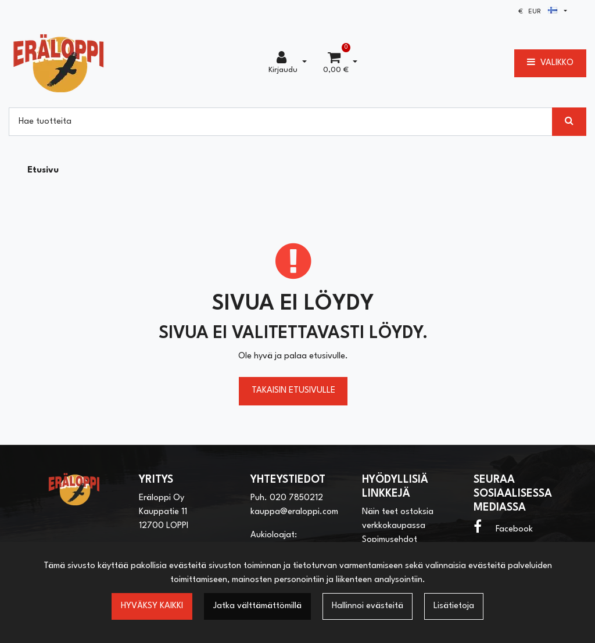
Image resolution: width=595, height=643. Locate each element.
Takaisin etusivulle (293, 390)
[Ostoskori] (336, 63)
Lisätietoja (453, 606)
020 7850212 (296, 498)
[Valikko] (550, 63)
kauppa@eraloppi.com (294, 512)
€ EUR (537, 12)
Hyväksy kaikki (152, 606)
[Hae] (281, 121)
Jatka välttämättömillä (257, 606)
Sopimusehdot (389, 540)
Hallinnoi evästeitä (367, 606)
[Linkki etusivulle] (58, 63)
